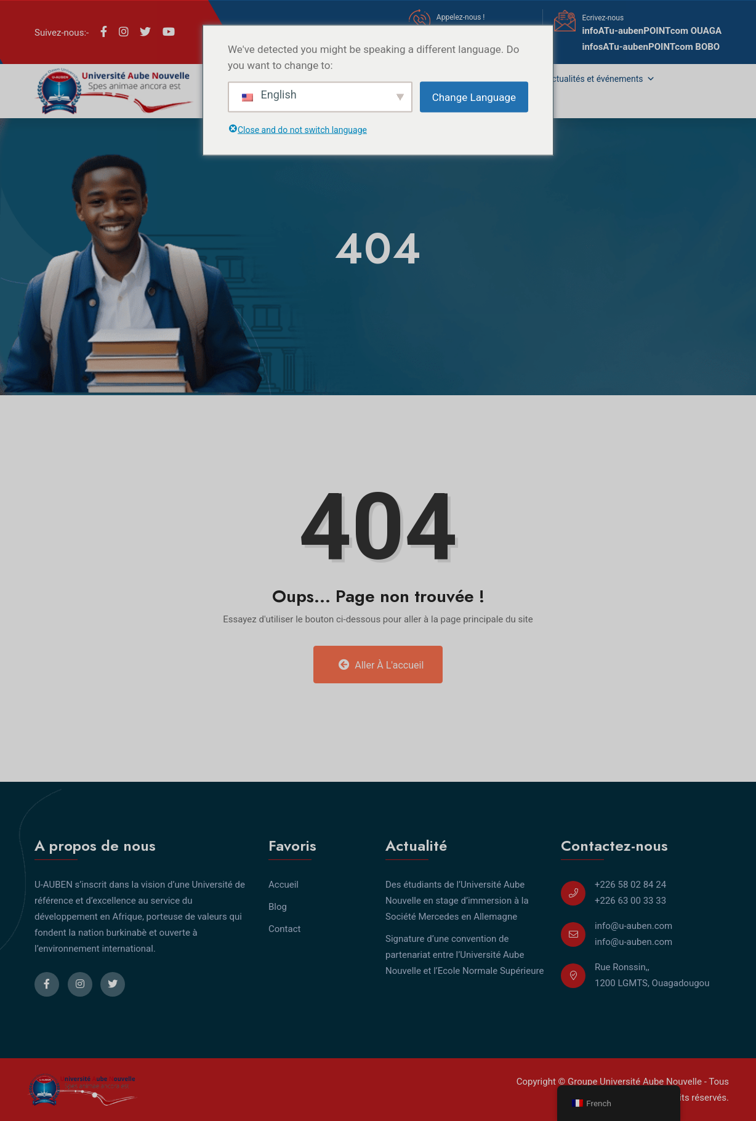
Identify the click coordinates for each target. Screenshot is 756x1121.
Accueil (283, 884)
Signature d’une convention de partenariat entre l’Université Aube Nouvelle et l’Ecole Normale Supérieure (464, 954)
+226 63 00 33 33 (630, 900)
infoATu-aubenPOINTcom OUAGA (652, 30)
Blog (277, 906)
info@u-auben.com (633, 925)
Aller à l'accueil (381, 665)
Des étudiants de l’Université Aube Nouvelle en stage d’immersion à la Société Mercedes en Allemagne (457, 900)
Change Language (474, 96)
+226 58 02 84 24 (630, 884)
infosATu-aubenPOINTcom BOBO (651, 46)
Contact (284, 928)
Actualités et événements (600, 78)
